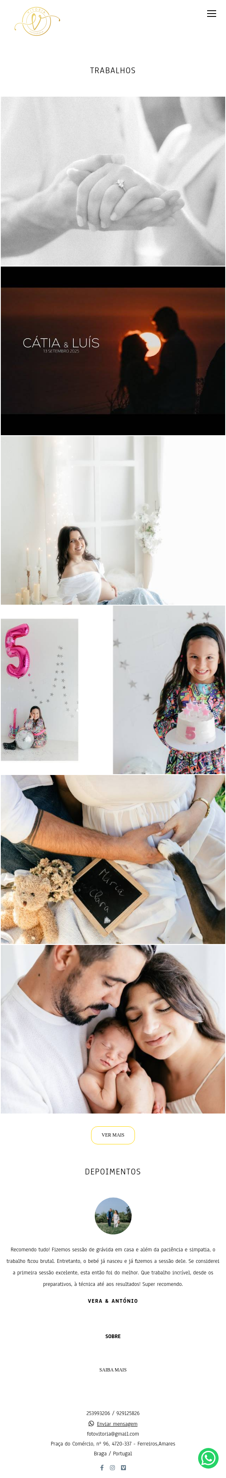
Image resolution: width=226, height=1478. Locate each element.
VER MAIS (113, 1135)
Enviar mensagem (117, 1424)
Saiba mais (112, 1370)
